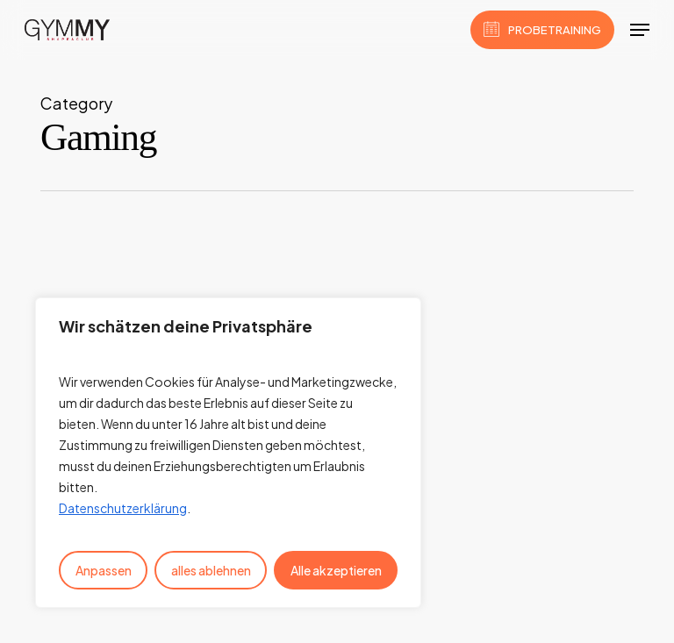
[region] (228, 452)
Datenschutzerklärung (123, 508)
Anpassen (103, 570)
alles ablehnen (211, 570)
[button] (639, 30)
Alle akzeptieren (336, 570)
